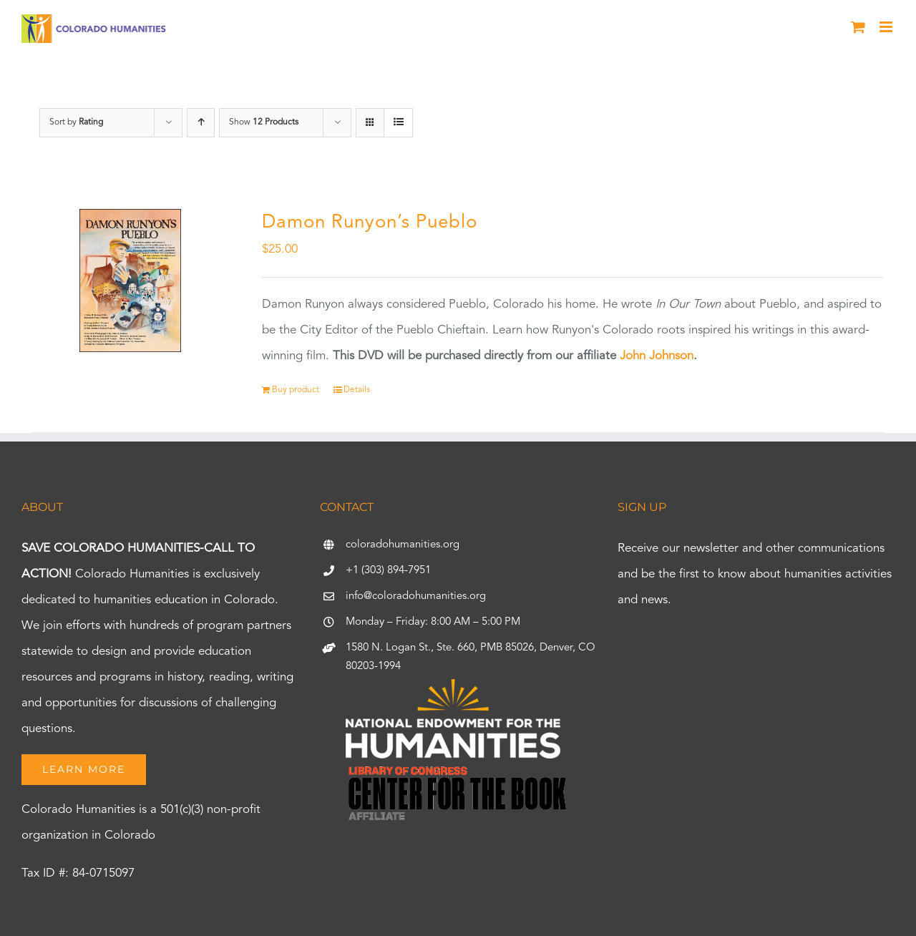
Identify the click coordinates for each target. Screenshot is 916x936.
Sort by (76, 122)
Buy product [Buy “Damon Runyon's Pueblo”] (295, 390)
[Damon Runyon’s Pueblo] (130, 280)
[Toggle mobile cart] (858, 26)
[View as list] (398, 123)
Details (357, 390)
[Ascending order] (201, 122)
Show (263, 122)
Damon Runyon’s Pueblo (369, 222)
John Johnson (656, 356)
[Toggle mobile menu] (887, 26)
